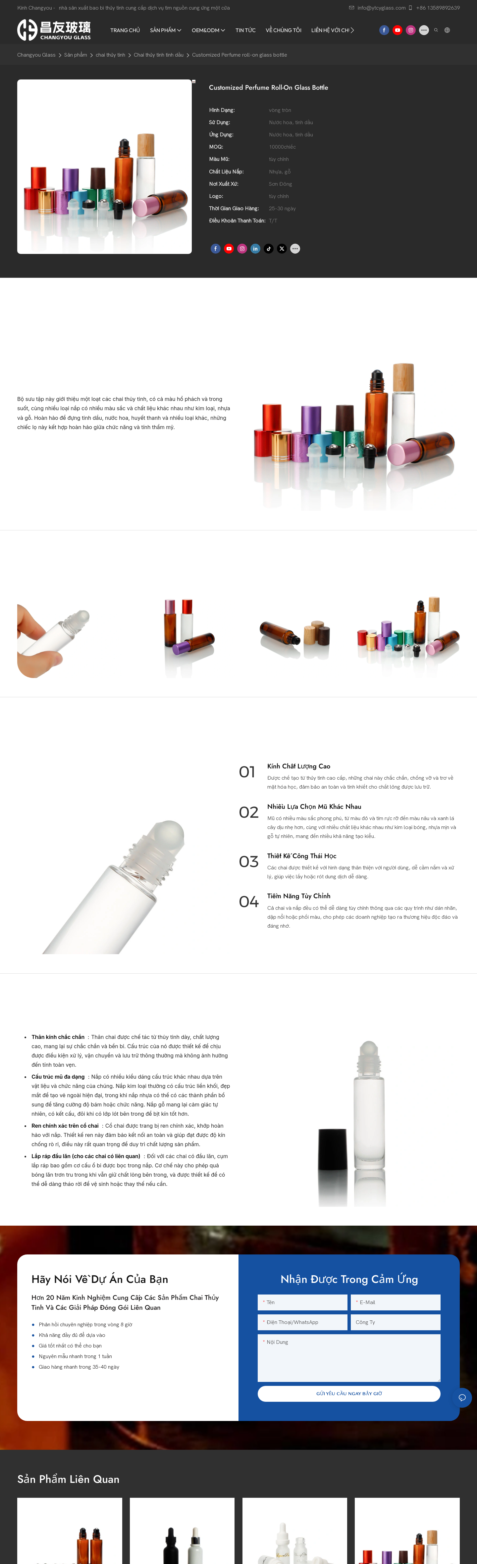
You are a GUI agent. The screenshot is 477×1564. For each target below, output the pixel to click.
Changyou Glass (36, 55)
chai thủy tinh (110, 55)
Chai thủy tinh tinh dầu (159, 55)
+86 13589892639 (434, 8)
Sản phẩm (75, 55)
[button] (352, 30)
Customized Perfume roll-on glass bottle (239, 55)
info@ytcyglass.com (377, 8)
